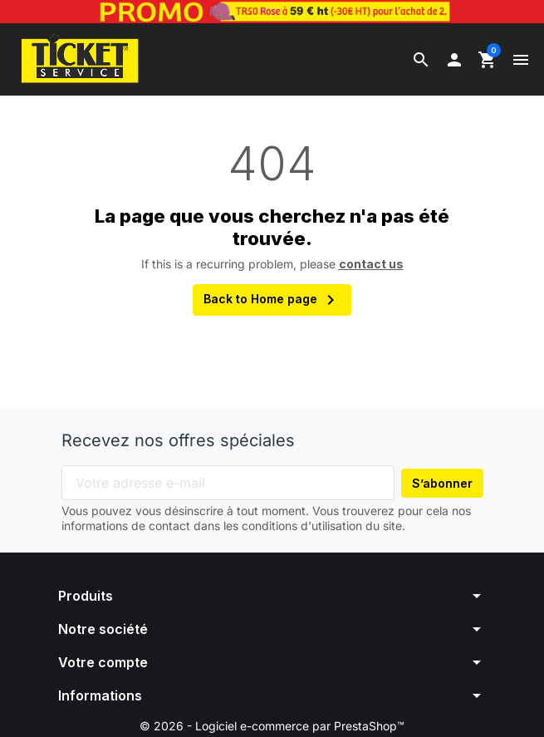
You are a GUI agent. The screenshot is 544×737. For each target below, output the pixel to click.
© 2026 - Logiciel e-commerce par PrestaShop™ (272, 727)
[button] (421, 60)
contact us (371, 265)
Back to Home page (272, 302)
